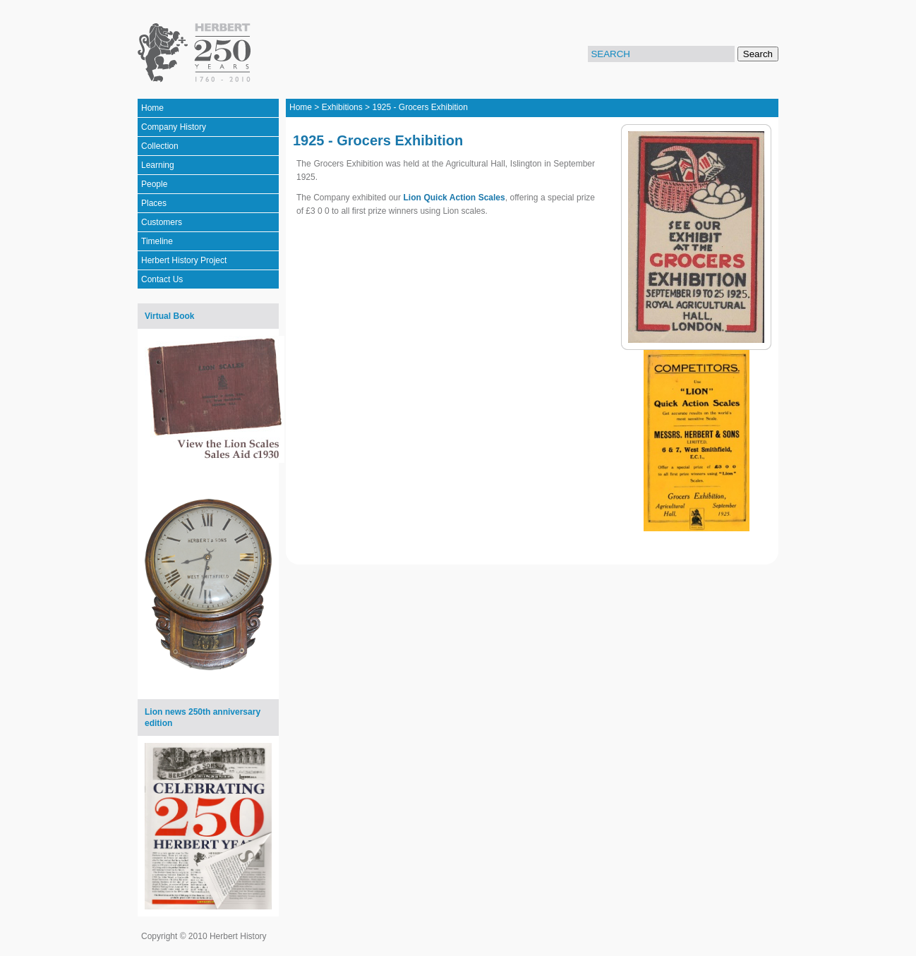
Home (152, 108)
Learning (157, 165)
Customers (161, 222)
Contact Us (162, 279)
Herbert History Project (184, 260)
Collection (160, 146)
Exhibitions (342, 107)
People (154, 184)
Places (154, 203)
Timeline (157, 241)
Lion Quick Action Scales (454, 197)
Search (758, 54)
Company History (173, 127)
